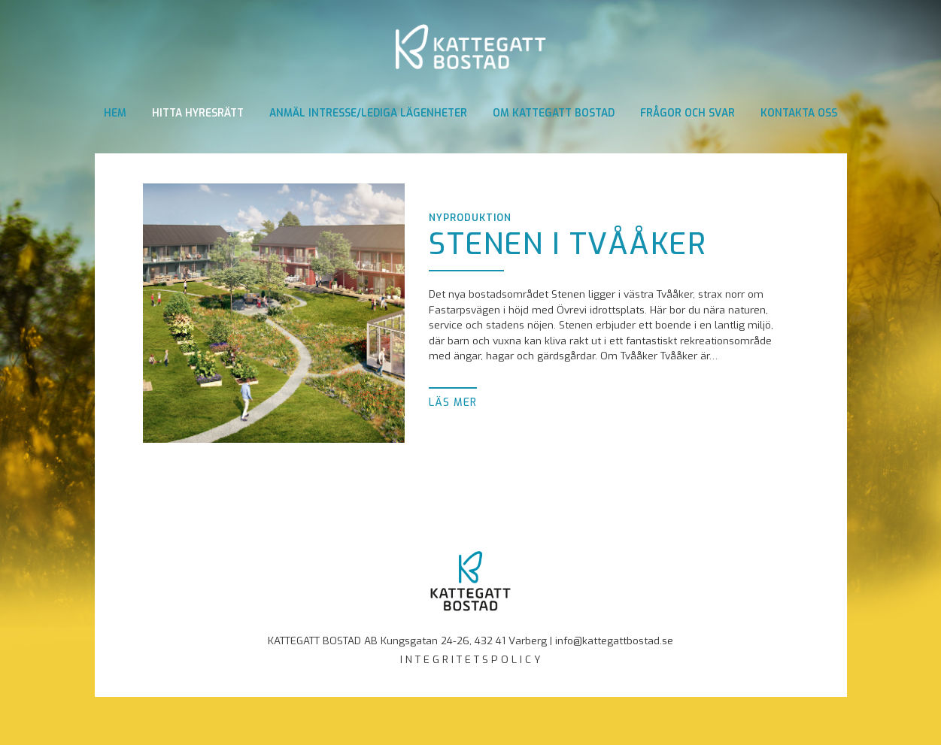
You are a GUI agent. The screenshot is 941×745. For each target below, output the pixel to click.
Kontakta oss (798, 113)
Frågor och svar (687, 113)
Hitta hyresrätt (198, 113)
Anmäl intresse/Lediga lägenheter (368, 113)
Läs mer (453, 402)
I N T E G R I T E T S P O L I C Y (470, 659)
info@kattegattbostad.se (614, 640)
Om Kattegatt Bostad (554, 113)
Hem (115, 113)
